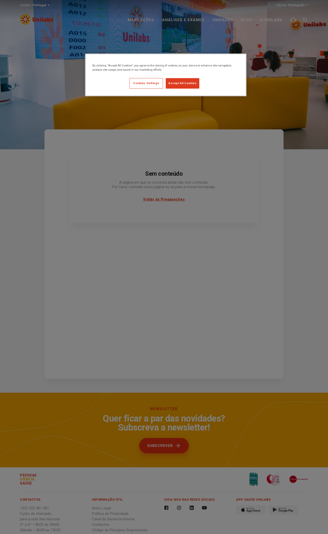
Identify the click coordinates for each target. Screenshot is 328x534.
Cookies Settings (146, 83)
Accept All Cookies (182, 83)
